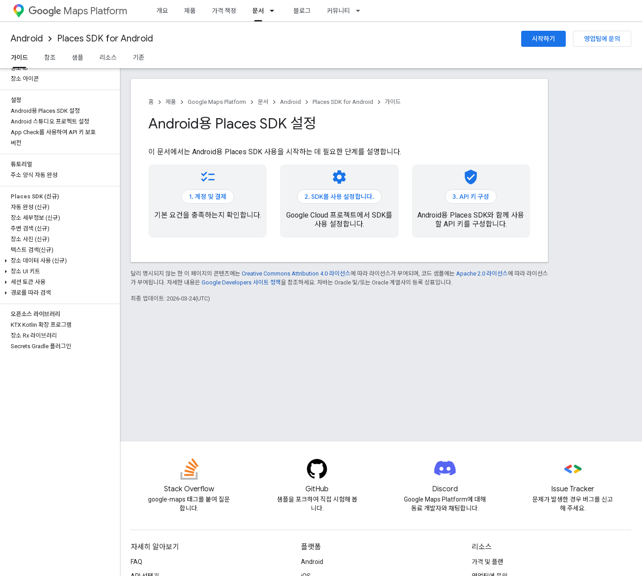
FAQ (136, 561)
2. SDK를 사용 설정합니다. (339, 197)
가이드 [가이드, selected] (19, 57)
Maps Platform (78, 11)
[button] (58, 260)
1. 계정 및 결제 (207, 197)
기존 (138, 57)
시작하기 (543, 39)
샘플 (77, 57)
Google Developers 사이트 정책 (241, 282)
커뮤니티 (338, 11)
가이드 (393, 102)
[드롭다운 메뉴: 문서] (274, 10)
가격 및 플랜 (487, 561)
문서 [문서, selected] (258, 11)
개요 (162, 11)
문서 (263, 102)
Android (27, 38)
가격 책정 (224, 11)
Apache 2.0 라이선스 (482, 273)
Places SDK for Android (105, 38)
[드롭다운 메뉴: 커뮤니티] (360, 10)
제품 (190, 11)
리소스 (108, 57)
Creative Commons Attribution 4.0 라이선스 (296, 273)
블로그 (302, 11)
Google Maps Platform (217, 102)
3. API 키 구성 (471, 197)
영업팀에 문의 (602, 39)
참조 (50, 57)
